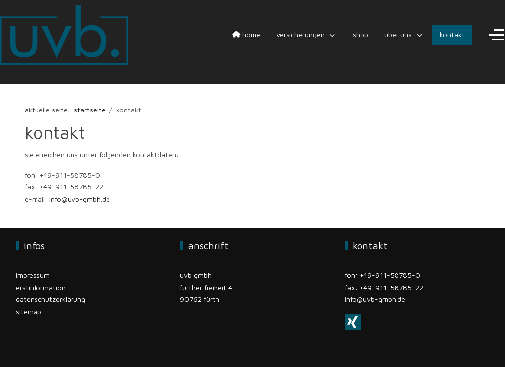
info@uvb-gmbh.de (79, 199)
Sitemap (28, 311)
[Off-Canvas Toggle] (496, 35)
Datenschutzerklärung (50, 299)
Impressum (33, 275)
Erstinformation (41, 287)
